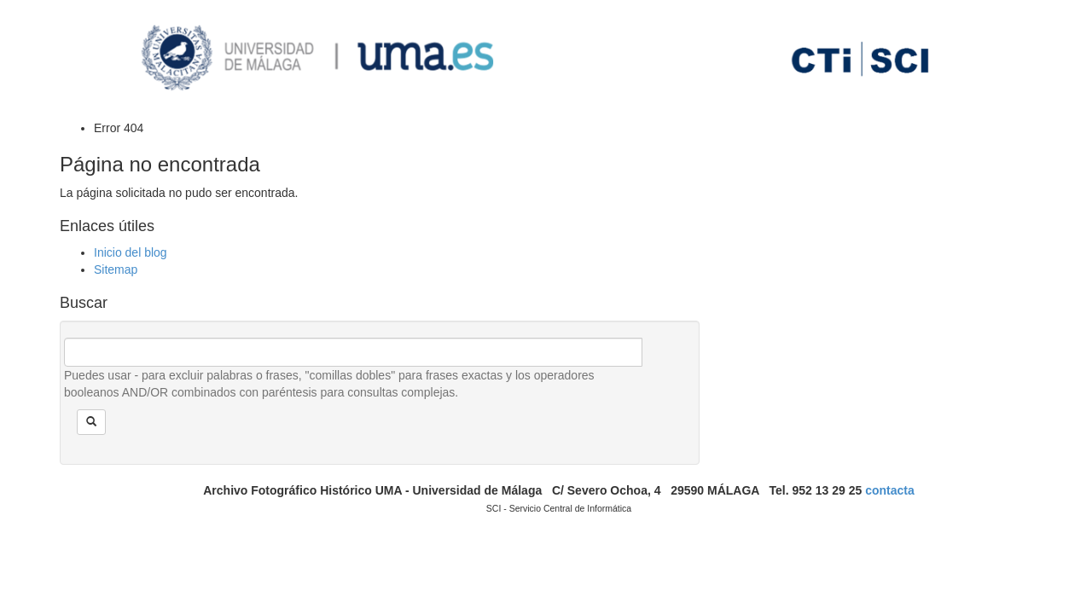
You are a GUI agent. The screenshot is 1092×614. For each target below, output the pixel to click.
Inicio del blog (130, 252)
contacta (890, 490)
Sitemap (115, 269)
